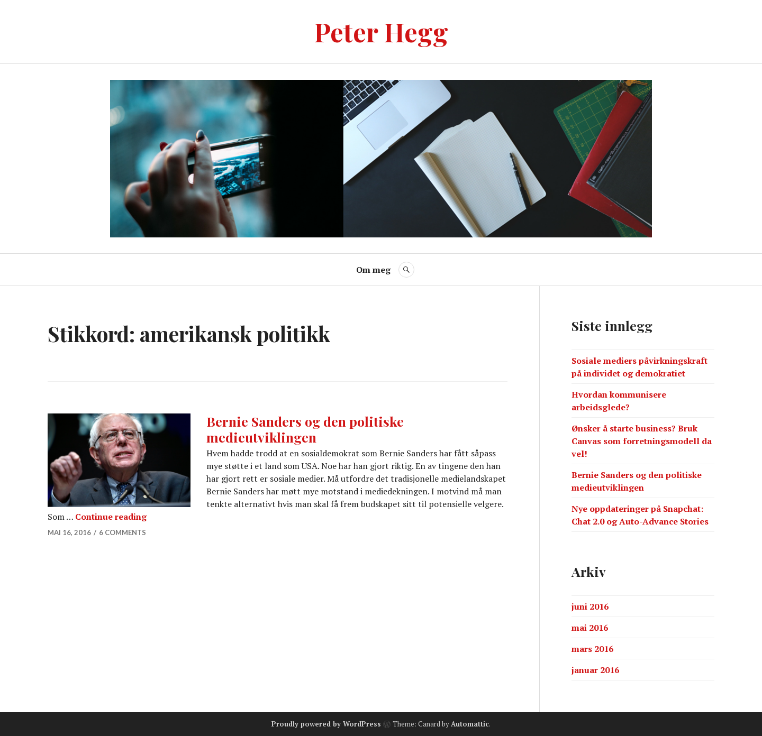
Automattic (470, 724)
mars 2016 (592, 649)
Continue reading (111, 516)
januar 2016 (595, 670)
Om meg (373, 269)
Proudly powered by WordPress (326, 724)
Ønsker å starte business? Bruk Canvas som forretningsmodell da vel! (642, 440)
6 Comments (122, 532)
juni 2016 (590, 606)
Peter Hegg (381, 31)
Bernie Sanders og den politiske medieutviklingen (305, 429)
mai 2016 (590, 627)
